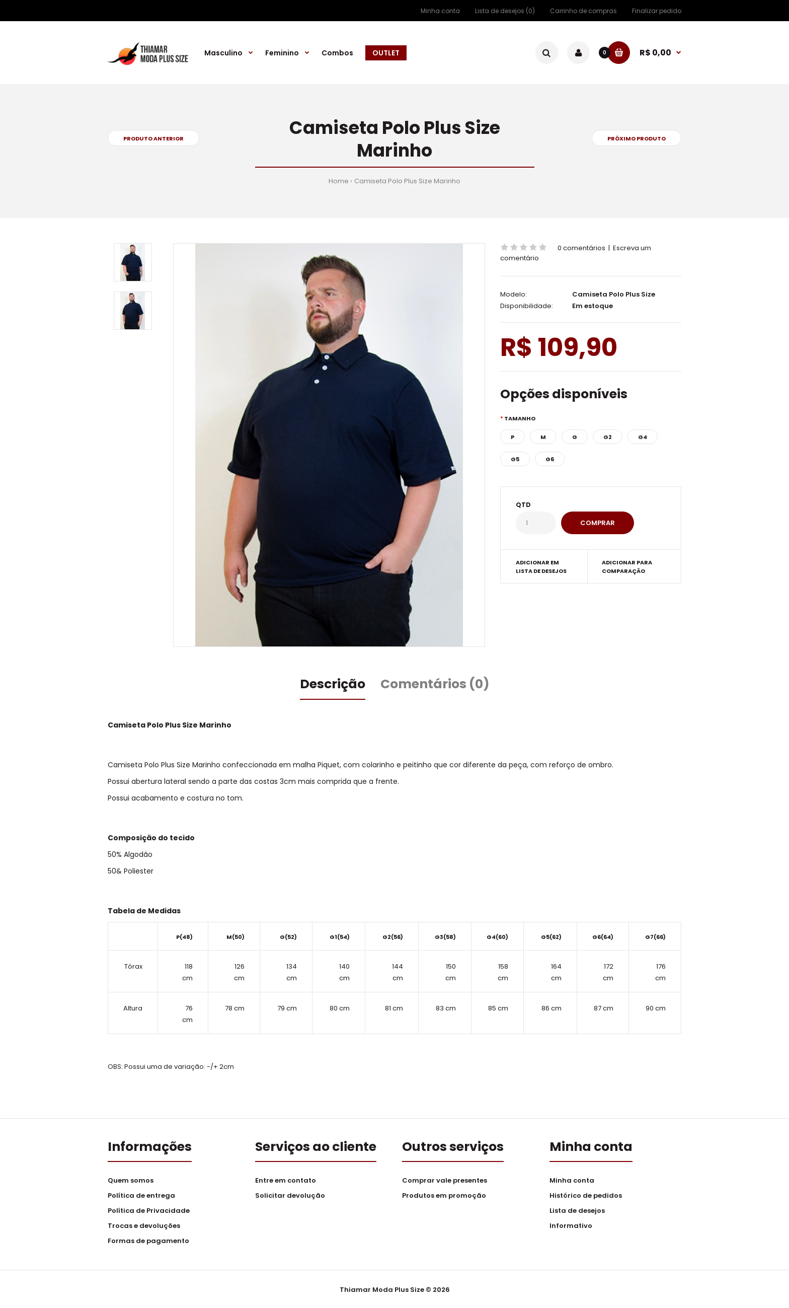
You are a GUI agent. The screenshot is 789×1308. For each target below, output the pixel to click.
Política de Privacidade (149, 1210)
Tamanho (519, 418)
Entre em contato (285, 1180)
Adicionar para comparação (627, 566)
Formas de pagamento (148, 1241)
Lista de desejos (577, 1210)
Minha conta (440, 11)
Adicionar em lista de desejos (541, 566)
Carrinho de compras (583, 11)
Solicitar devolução (290, 1195)
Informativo (570, 1225)
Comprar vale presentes (444, 1180)
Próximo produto (636, 138)
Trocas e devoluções (144, 1225)
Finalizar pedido (656, 11)
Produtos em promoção (444, 1195)
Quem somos (130, 1180)
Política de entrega (141, 1195)
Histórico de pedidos (585, 1195)
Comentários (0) (435, 684)
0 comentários (581, 248)
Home (339, 181)
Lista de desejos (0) (505, 11)
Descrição (332, 684)
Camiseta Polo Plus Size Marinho (407, 181)
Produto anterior (153, 138)
